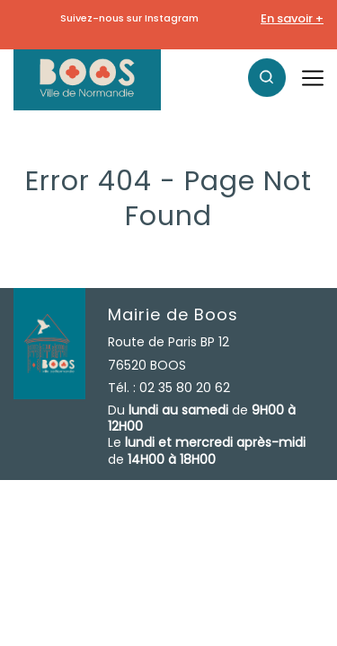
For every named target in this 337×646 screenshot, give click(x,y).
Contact (155, 545)
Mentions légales (66, 545)
